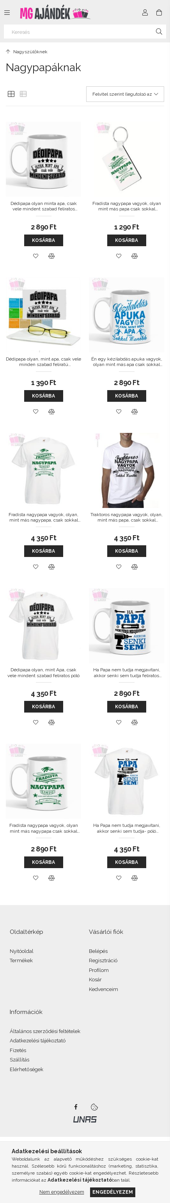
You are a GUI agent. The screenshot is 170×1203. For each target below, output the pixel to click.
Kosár (95, 979)
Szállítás (19, 1060)
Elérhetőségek (26, 1069)
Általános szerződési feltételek (45, 1031)
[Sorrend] (125, 94)
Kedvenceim (103, 989)
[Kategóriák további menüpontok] (7, 12)
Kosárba (43, 240)
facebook (75, 1107)
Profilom (99, 970)
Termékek (21, 960)
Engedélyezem (112, 1192)
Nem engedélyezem (61, 1192)
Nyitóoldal (22, 951)
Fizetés (18, 1050)
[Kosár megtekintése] (159, 12)
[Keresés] (85, 32)
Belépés (98, 951)
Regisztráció (103, 960)
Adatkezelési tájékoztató (38, 1041)
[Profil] (145, 12)
